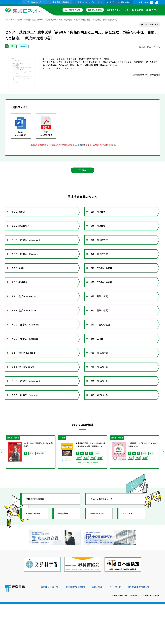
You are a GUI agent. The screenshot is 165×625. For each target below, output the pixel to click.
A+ (156, 2)
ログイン (151, 9)
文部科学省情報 (35, 538)
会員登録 (137, 9)
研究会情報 (64, 538)
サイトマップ (123, 607)
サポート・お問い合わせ (119, 2)
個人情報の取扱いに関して (148, 607)
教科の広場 (95, 9)
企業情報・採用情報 (60, 2)
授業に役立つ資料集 (37, 523)
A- (152, 2)
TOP (7, 19)
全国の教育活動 (99, 538)
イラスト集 (129, 538)
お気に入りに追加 (149, 24)
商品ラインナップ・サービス (88, 2)
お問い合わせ (103, 607)
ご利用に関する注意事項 (79, 607)
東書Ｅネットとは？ (117, 9)
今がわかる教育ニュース (103, 523)
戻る (82, 172)
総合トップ (34, 2)
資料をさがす (72, 9)
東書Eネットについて (50, 607)
